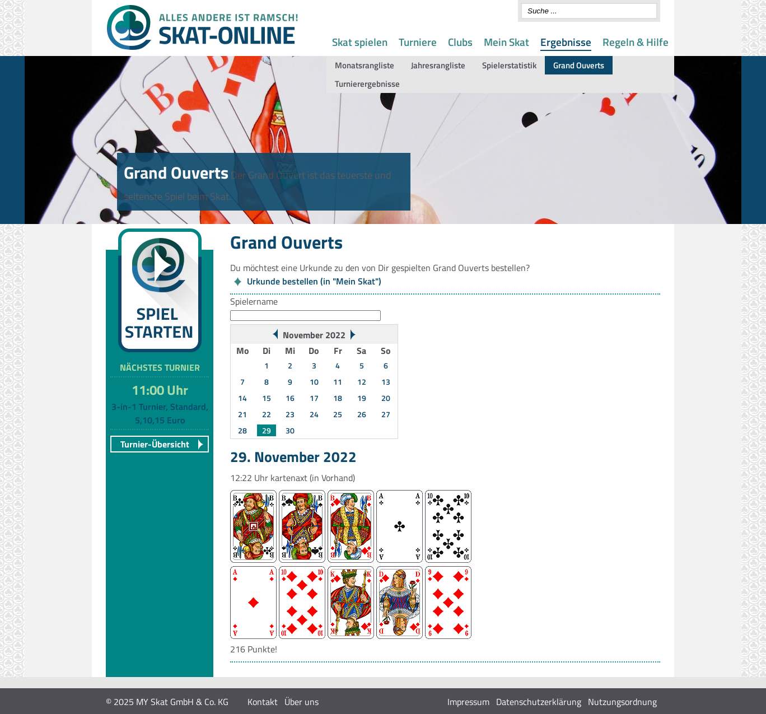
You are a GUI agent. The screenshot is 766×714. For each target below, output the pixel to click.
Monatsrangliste (364, 65)
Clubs (460, 42)
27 (385, 414)
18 (337, 398)
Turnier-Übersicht (154, 444)
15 (266, 398)
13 (385, 382)
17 (314, 398)
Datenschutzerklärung (538, 701)
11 (337, 382)
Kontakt (262, 701)
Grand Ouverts (578, 65)
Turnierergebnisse (367, 83)
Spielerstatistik (509, 65)
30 (290, 430)
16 (290, 398)
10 (314, 382)
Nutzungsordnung (622, 701)
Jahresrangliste (438, 65)
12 (361, 382)
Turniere (418, 42)
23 (290, 414)
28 (242, 430)
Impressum (468, 701)
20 (385, 398)
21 (242, 414)
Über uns (301, 701)
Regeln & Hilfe (635, 42)
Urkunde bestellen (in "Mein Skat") (314, 281)
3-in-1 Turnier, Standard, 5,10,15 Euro (159, 413)
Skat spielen (359, 42)
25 (337, 414)
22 (266, 414)
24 (314, 414)
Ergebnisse (565, 42)
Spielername (254, 301)
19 (361, 398)
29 (266, 430)
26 (361, 414)
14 (242, 398)
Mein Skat (506, 42)
